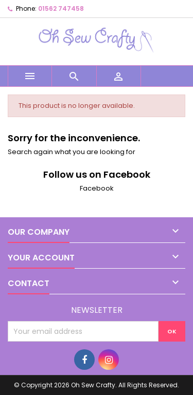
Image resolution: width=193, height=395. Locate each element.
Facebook (97, 188)
